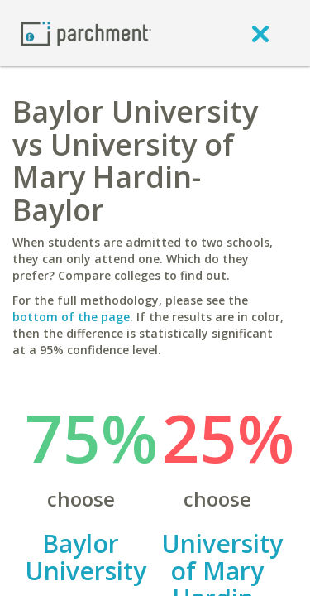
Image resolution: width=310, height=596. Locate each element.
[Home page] (86, 33)
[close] (260, 33)
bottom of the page (71, 316)
